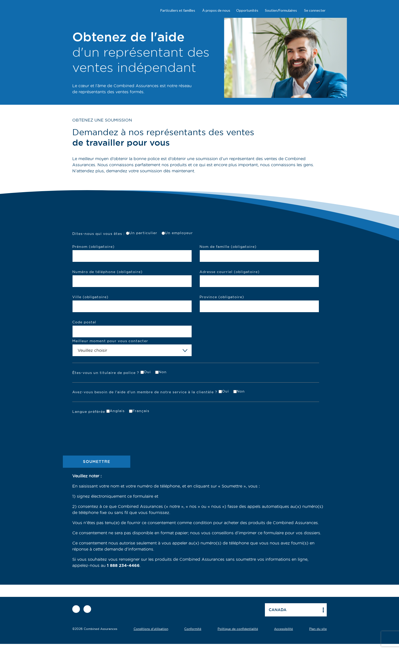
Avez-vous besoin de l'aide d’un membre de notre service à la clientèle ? (144, 392)
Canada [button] (278, 610)
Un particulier (143, 233)
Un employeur (179, 233)
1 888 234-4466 (123, 565)
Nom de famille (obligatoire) (228, 247)
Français (140, 411)
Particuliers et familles (177, 10)
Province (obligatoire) (222, 297)
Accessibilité (283, 628)
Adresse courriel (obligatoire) (230, 272)
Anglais (117, 411)
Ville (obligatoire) (90, 297)
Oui (147, 372)
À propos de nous (216, 10)
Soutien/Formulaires (281, 10)
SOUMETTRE (96, 461)
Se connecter (314, 10)
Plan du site (318, 628)
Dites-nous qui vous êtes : (98, 234)
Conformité (192, 628)
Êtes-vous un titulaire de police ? (105, 373)
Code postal (84, 322)
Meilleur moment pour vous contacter (110, 341)
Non (163, 372)
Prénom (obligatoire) (93, 247)
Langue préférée (88, 412)
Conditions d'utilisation (151, 628)
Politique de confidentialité (238, 628)
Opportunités (247, 10)
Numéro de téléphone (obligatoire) (107, 272)
